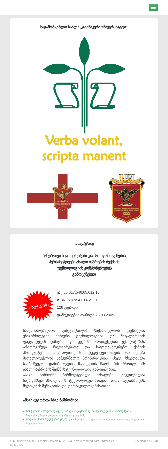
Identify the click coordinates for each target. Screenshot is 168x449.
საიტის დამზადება (12, 439)
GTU (155, 441)
